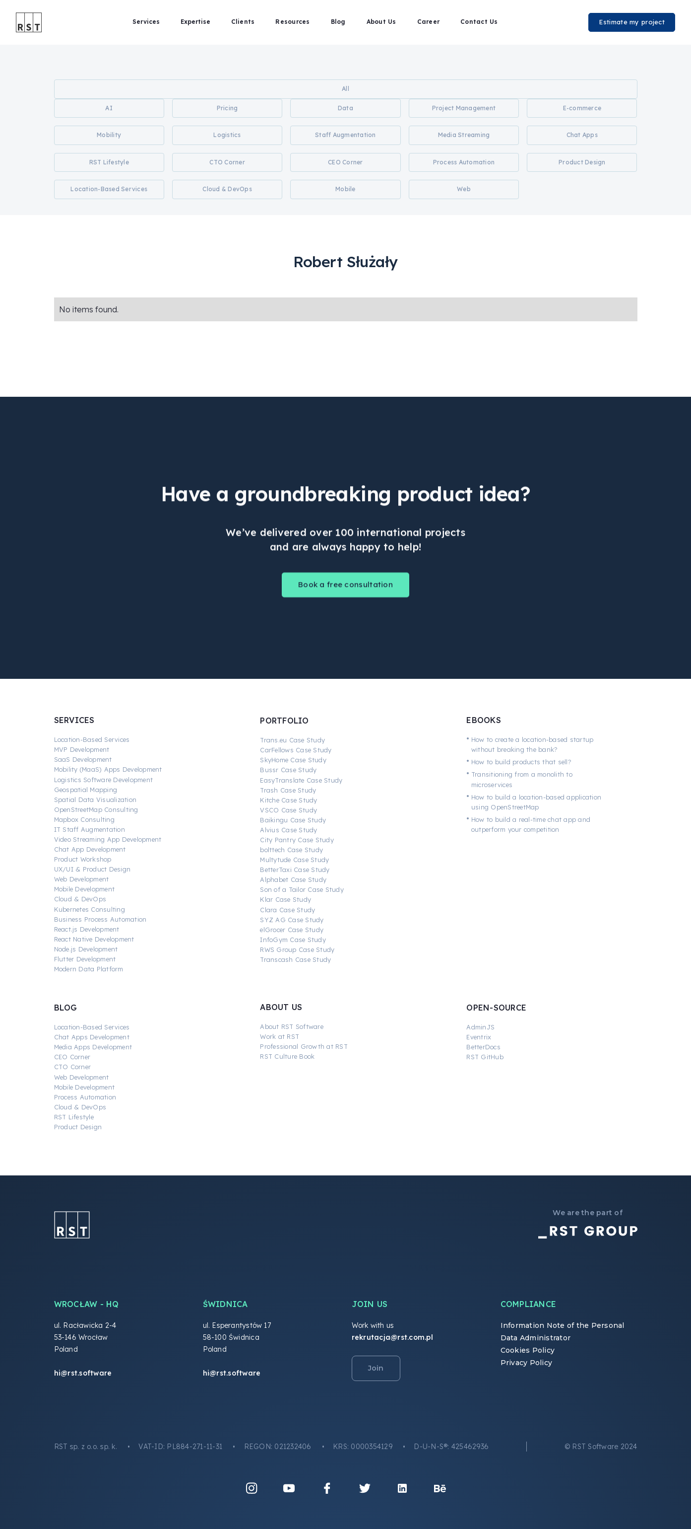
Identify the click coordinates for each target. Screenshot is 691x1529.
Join (376, 1368)
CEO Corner (72, 1057)
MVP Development (82, 749)
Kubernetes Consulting (89, 909)
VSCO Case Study (288, 810)
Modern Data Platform (89, 969)
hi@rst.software (83, 1373)
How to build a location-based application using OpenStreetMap (536, 802)
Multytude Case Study (294, 860)
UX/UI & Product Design (92, 869)
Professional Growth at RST (304, 1046)
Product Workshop (83, 859)
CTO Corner (72, 1067)
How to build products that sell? (521, 762)
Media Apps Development (93, 1047)
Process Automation (85, 1097)
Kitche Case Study (288, 800)
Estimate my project (632, 22)
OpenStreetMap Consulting (96, 809)
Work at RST (279, 1036)
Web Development (81, 879)
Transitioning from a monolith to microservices (521, 779)
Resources (292, 21)
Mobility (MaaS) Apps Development (108, 769)
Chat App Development (90, 849)
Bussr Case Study (288, 770)
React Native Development (94, 939)
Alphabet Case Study (293, 879)
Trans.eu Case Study (292, 740)
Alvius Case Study (288, 830)
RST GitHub (484, 1057)
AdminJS (480, 1027)
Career (428, 21)
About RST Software (291, 1026)
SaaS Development (83, 759)
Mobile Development (84, 889)
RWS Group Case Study (297, 949)
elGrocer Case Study (291, 930)
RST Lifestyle (74, 1117)
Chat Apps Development (91, 1037)
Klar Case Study (285, 899)
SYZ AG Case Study (291, 920)
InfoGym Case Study (293, 940)
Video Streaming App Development (108, 839)
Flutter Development (85, 959)
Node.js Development (86, 949)
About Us (381, 21)
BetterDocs (483, 1047)
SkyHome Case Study (293, 760)
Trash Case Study (288, 790)
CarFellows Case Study (295, 750)
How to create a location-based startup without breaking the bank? (532, 744)
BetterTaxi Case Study (294, 870)
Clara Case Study (287, 910)
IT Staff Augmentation (89, 829)
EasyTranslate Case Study (301, 780)
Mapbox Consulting (84, 819)
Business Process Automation (100, 919)
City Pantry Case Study (297, 840)
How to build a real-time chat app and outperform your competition (530, 824)
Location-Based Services (92, 739)
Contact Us (479, 21)
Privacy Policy (527, 1362)
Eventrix (478, 1037)
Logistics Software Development (103, 780)
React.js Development (87, 929)
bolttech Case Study (291, 850)
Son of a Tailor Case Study (302, 889)
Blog (338, 21)
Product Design (78, 1127)
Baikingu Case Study (293, 820)
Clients (243, 21)
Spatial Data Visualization (95, 799)
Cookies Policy (528, 1350)
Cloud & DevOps (80, 899)
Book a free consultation (345, 592)
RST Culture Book (287, 1056)
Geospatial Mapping (86, 790)
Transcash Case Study (295, 959)
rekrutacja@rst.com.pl (392, 1337)
